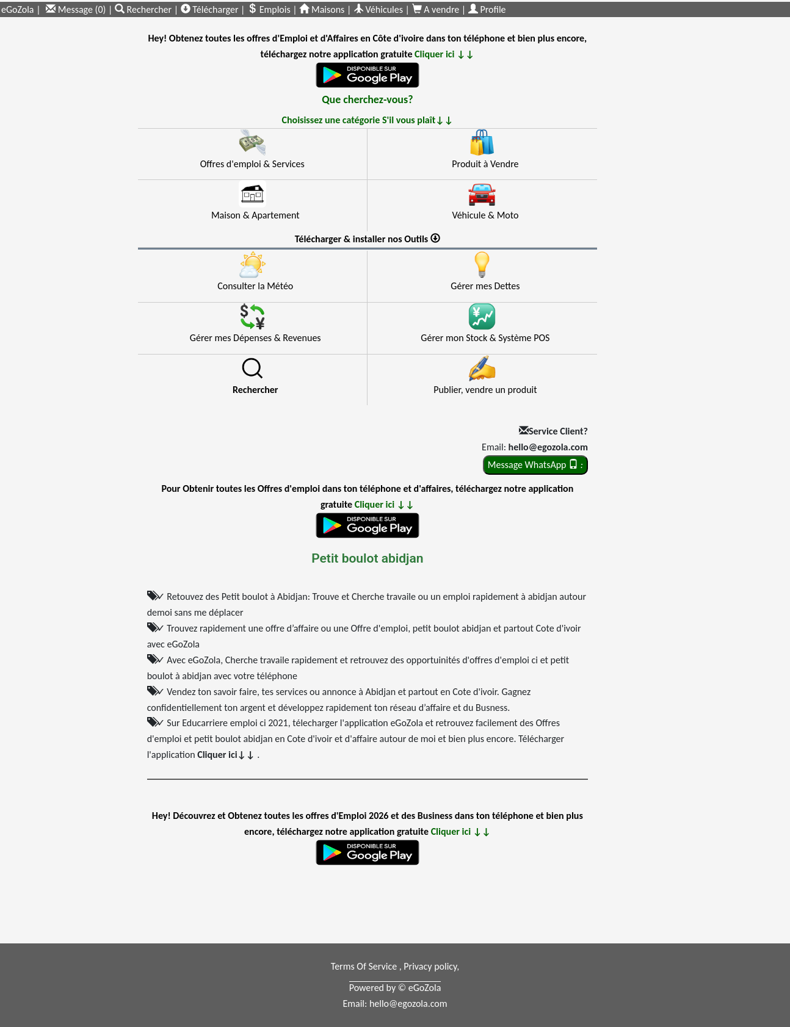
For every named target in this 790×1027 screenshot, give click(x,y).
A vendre (437, 9)
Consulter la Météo (255, 286)
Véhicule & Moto (485, 215)
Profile (487, 9)
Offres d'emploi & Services (252, 164)
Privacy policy (430, 966)
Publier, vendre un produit (485, 389)
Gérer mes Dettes (485, 286)
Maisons (321, 9)
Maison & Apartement (255, 215)
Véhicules (378, 9)
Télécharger (210, 9)
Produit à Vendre (485, 164)
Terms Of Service (365, 966)
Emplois (269, 9)
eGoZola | (21, 9)
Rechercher (144, 9)
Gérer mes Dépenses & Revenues (255, 338)
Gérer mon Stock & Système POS (485, 338)
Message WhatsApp (535, 464)
